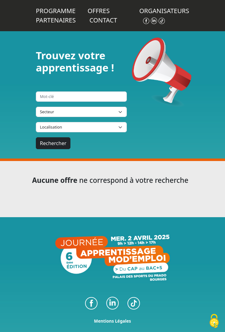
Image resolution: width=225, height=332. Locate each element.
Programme (55, 11)
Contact (103, 20)
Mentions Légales (112, 321)
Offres (99, 11)
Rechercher (53, 143)
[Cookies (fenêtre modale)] (214, 321)
